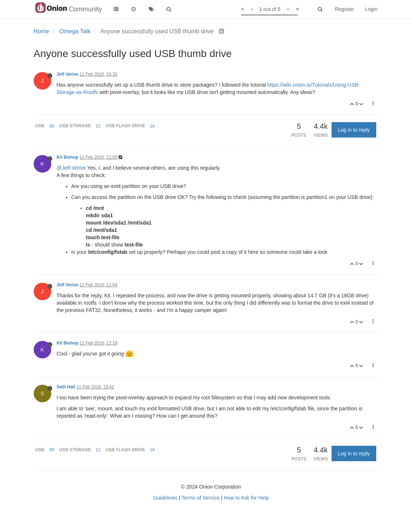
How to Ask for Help (246, 498)
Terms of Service (201, 498)
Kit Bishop (67, 157)
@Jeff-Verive (71, 168)
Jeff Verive (68, 74)
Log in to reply (354, 130)
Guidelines (165, 498)
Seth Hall (66, 386)
